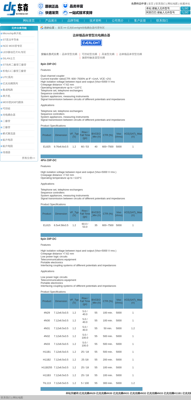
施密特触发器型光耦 (93, 57)
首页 (150, 3)
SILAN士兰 (9, 58)
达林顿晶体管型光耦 (130, 54)
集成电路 (8, 89)
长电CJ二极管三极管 (14, 70)
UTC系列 (8, 77)
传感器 (6, 152)
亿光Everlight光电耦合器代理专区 (85, 27)
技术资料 (95, 20)
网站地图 (173, 3)
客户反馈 (140, 20)
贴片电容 (8, 139)
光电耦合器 (9, 114)
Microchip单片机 (12, 33)
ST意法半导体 (11, 39)
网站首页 (29, 20)
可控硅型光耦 (89, 54)
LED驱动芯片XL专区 (14, 52)
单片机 (6, 95)
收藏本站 (185, 3)
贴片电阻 (8, 146)
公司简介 (118, 20)
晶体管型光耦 (69, 54)
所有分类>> (28, 157)
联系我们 (161, 3)
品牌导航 (73, 20)
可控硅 (6, 108)
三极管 (6, 127)
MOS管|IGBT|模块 (13, 102)
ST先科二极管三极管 (14, 64)
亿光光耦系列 (10, 83)
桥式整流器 (9, 133)
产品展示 (51, 20)
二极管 (6, 121)
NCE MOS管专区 (12, 45)
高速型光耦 (108, 54)
